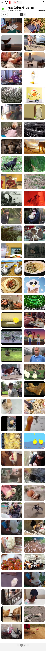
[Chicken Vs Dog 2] (11, 597)
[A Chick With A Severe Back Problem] (11, 579)
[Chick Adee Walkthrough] (34, 441)
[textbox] (4, 14)
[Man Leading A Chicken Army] (34, 545)
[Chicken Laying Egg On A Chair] (11, 545)
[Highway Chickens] (11, 268)
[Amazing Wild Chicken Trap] (34, 631)
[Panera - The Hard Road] (34, 337)
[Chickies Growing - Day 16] (11, 233)
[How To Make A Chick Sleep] (11, 493)
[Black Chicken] (11, 164)
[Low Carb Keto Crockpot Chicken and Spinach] (34, 268)
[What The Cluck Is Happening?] (11, 406)
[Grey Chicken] (11, 95)
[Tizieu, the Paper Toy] (11, 25)
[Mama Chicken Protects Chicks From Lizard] (11, 129)
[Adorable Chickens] (34, 60)
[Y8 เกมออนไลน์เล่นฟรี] (8, 2)
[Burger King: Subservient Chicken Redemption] (11, 146)
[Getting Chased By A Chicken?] (34, 423)
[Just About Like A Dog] (11, 458)
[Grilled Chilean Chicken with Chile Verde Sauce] (11, 250)
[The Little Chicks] (34, 198)
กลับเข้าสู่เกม (18, 2)
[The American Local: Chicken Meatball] (34, 320)
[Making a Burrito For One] (11, 285)
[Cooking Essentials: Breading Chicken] (11, 77)
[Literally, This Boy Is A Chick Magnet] (34, 406)
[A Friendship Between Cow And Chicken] (11, 527)
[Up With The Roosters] (34, 216)
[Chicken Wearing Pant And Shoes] (34, 510)
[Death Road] (34, 389)
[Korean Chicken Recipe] (11, 562)
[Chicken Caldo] (11, 181)
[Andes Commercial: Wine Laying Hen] (34, 250)
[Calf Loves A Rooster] (34, 579)
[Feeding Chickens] (34, 181)
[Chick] (34, 95)
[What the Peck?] (34, 302)
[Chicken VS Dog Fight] (34, 562)
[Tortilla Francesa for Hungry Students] (34, 285)
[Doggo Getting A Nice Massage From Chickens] (11, 60)
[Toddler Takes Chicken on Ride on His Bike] (34, 43)
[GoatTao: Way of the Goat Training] (11, 337)
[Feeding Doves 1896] (11, 198)
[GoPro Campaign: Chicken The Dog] (34, 146)
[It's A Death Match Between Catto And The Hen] (11, 475)
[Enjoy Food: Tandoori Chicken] (11, 302)
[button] (41, 10)
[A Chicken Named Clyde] (11, 354)
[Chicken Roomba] (11, 43)
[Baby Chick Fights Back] (34, 614)
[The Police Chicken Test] (11, 389)
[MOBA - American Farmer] (34, 354)
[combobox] (4, 14)
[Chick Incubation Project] (11, 112)
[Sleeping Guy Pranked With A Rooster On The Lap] (11, 510)
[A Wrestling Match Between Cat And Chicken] (34, 493)
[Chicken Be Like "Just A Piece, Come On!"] (11, 614)
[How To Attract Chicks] (34, 25)
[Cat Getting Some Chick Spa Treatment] (11, 441)
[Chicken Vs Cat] (11, 372)
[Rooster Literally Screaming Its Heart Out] (34, 527)
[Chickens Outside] (34, 372)
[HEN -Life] (11, 320)
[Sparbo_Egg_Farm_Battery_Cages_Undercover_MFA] (34, 129)
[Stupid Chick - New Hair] (34, 112)
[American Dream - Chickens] (34, 77)
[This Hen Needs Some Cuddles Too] (34, 458)
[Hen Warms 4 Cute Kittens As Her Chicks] (11, 423)
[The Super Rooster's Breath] (11, 631)
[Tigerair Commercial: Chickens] (34, 233)
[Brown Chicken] (34, 164)
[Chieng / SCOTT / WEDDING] (11, 216)
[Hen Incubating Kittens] (34, 475)
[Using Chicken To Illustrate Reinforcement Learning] (34, 597)
